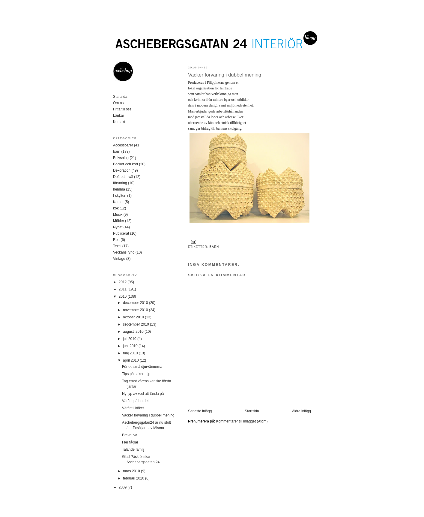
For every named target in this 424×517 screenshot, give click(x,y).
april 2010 (131, 360)
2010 (123, 296)
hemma (119, 189)
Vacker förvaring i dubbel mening (224, 75)
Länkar (118, 115)
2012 (123, 282)
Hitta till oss (122, 109)
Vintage (119, 259)
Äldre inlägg (301, 411)
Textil (117, 246)
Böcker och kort (125, 164)
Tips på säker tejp (136, 374)
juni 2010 (131, 346)
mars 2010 (132, 471)
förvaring (120, 183)
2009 (123, 487)
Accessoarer (123, 145)
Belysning (121, 158)
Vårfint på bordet (135, 401)
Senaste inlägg (200, 411)
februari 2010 (134, 478)
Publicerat (121, 233)
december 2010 (136, 303)
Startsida (252, 411)
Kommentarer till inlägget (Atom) (241, 421)
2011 (123, 289)
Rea (116, 240)
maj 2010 (131, 353)
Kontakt (119, 122)
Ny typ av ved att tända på (143, 394)
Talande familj (133, 449)
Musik (117, 214)
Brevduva (129, 435)
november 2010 (136, 310)
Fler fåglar (130, 442)
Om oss (119, 103)
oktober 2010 (134, 317)
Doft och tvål (123, 177)
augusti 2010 (134, 331)
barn (214, 246)
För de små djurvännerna (142, 367)
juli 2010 (130, 339)
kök (116, 208)
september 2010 (136, 324)
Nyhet (117, 227)
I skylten (119, 196)
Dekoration (121, 170)
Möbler (118, 221)
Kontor (118, 202)
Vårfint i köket (133, 408)
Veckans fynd (123, 252)
